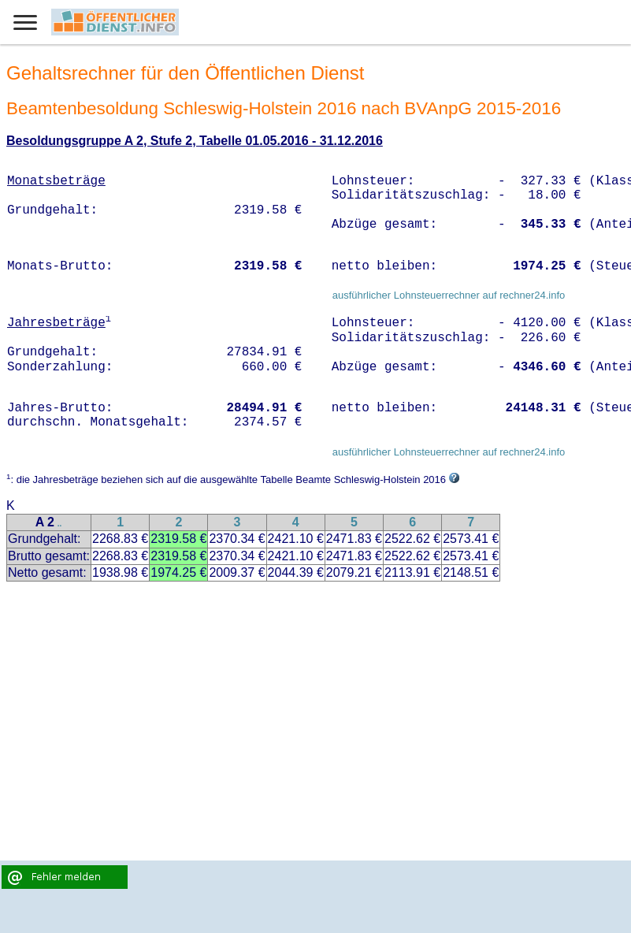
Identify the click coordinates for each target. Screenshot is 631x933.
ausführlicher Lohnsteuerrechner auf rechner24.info (449, 295)
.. (60, 523)
